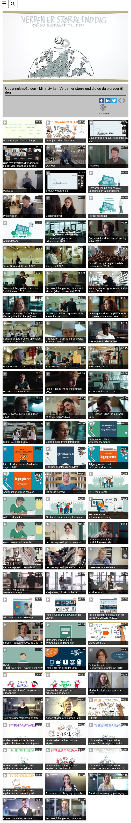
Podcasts (104, 113)
